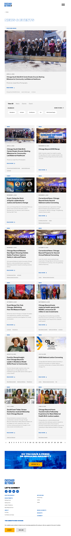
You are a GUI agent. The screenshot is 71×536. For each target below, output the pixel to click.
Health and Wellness (53, 329)
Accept (9, 530)
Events (24, 103)
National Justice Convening (44, 223)
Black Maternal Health (43, 329)
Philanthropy (15, 329)
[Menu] (63, 5)
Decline (21, 530)
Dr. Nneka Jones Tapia (43, 220)
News (17, 103)
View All (10, 103)
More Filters (59, 108)
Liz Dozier (34, 92)
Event (31, 103)
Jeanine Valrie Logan (25, 92)
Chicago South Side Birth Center (13, 92)
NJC (56, 381)
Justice (50, 220)
